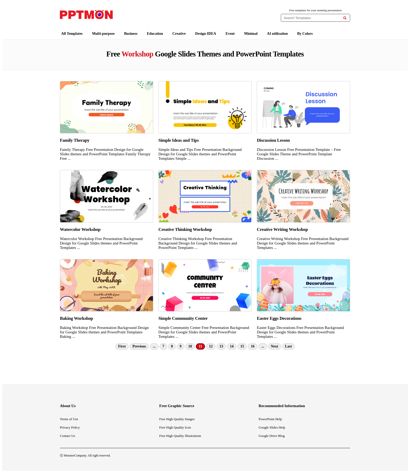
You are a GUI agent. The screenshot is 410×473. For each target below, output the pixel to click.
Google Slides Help (272, 427)
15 (242, 346)
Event (230, 34)
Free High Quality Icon (175, 427)
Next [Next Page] (274, 346)
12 (211, 346)
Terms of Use (69, 419)
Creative (179, 34)
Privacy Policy (70, 427)
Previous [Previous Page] (139, 346)
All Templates (72, 34)
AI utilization (277, 34)
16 (252, 346)
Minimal (250, 34)
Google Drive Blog (272, 436)
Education (155, 34)
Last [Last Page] (288, 346)
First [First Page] (122, 346)
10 (190, 346)
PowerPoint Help (270, 419)
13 (221, 346)
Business (130, 34)
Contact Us (67, 436)
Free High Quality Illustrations (180, 436)
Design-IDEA (205, 34)
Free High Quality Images (177, 419)
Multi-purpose (103, 34)
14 (232, 346)
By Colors (305, 34)
